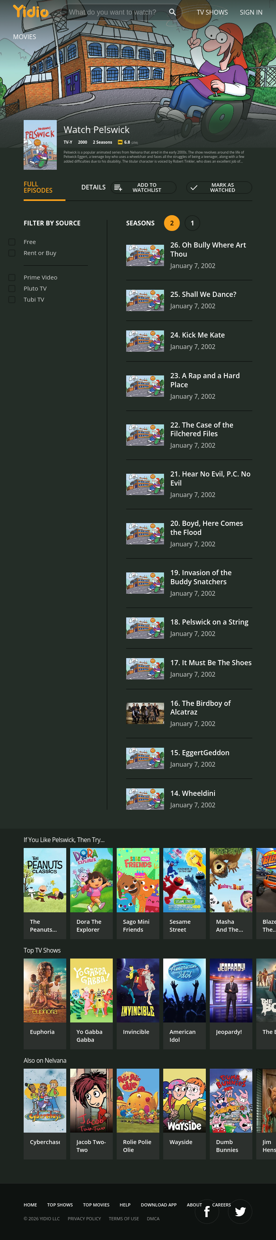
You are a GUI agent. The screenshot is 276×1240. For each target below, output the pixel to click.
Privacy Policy (84, 1218)
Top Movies (96, 1205)
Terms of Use (124, 1218)
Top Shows (60, 1205)
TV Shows (212, 12)
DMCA (153, 1218)
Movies (24, 36)
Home (30, 1205)
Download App (159, 1205)
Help (125, 1205)
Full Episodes (38, 187)
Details (93, 187)
